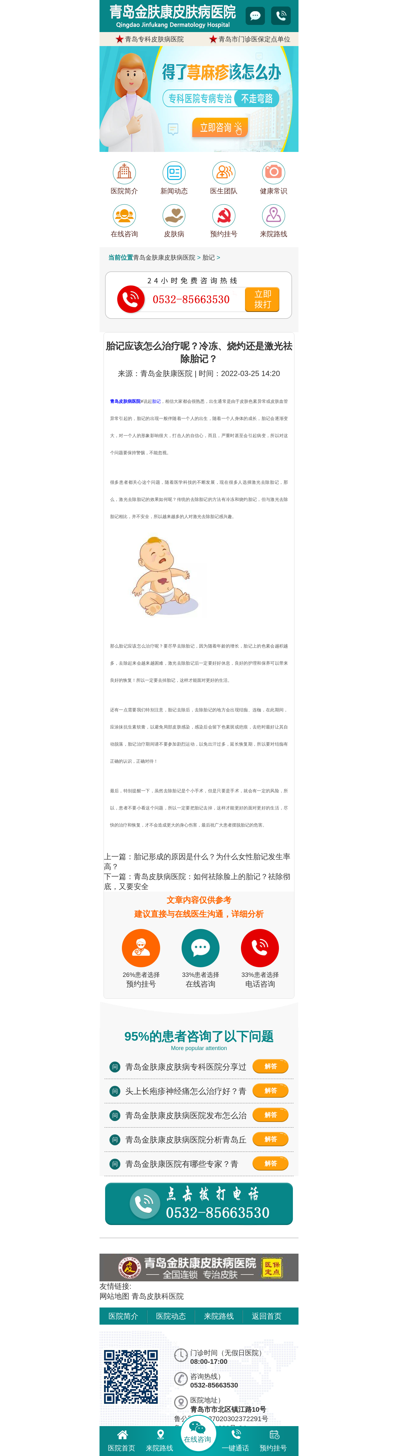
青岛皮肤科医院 (158, 1296)
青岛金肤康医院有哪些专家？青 (181, 1164)
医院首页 (122, 1439)
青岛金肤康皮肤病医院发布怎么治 (186, 1115)
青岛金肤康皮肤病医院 (164, 257)
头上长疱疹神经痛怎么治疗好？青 (186, 1091)
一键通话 (235, 1439)
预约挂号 (273, 1439)
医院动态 (171, 1316)
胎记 (208, 257)
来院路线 (219, 1316)
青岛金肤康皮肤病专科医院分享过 (186, 1067)
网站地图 (114, 1296)
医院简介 (123, 1316)
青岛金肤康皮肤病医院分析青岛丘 (186, 1139)
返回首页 (267, 1316)
